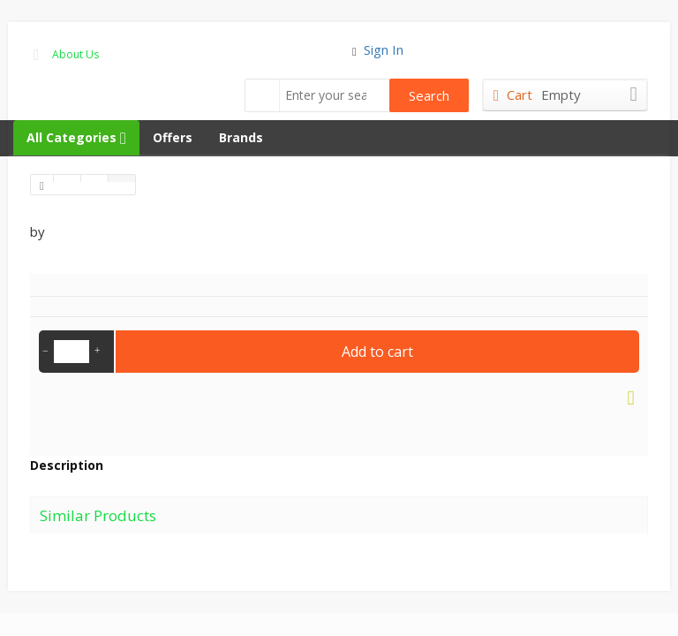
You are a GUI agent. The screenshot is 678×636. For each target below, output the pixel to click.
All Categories (76, 137)
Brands (241, 137)
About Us (75, 54)
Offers (172, 137)
